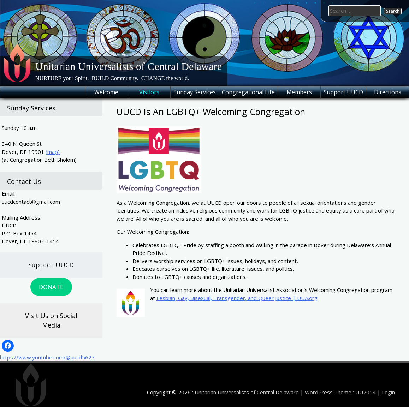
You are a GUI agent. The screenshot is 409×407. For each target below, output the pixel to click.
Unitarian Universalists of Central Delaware (128, 66)
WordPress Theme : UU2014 (340, 392)
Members (299, 92)
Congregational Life (248, 92)
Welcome (106, 92)
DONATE (51, 287)
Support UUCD (343, 92)
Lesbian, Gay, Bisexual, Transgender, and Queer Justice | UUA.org (237, 297)
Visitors (149, 92)
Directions (387, 92)
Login (388, 392)
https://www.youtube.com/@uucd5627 (47, 357)
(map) (53, 151)
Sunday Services (194, 92)
